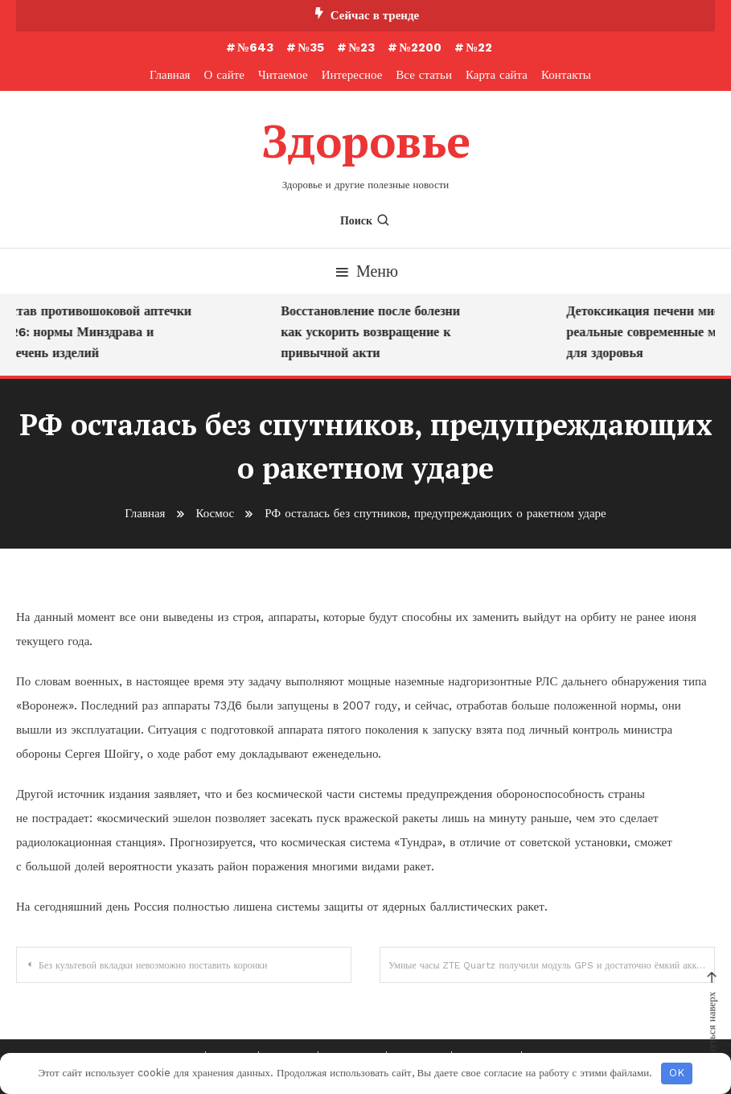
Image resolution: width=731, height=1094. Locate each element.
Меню (365, 270)
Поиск (365, 219)
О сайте (223, 75)
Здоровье (365, 141)
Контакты (566, 75)
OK (676, 1073)
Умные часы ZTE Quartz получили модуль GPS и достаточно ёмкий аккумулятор (551, 964)
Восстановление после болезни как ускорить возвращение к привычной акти (376, 331)
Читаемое (283, 75)
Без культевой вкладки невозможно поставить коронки (153, 964)
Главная (170, 75)
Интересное (352, 75)
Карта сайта (497, 75)
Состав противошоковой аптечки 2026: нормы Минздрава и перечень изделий (99, 331)
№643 (255, 47)
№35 (311, 47)
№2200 (420, 47)
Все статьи (424, 75)
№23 (361, 47)
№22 (479, 47)
